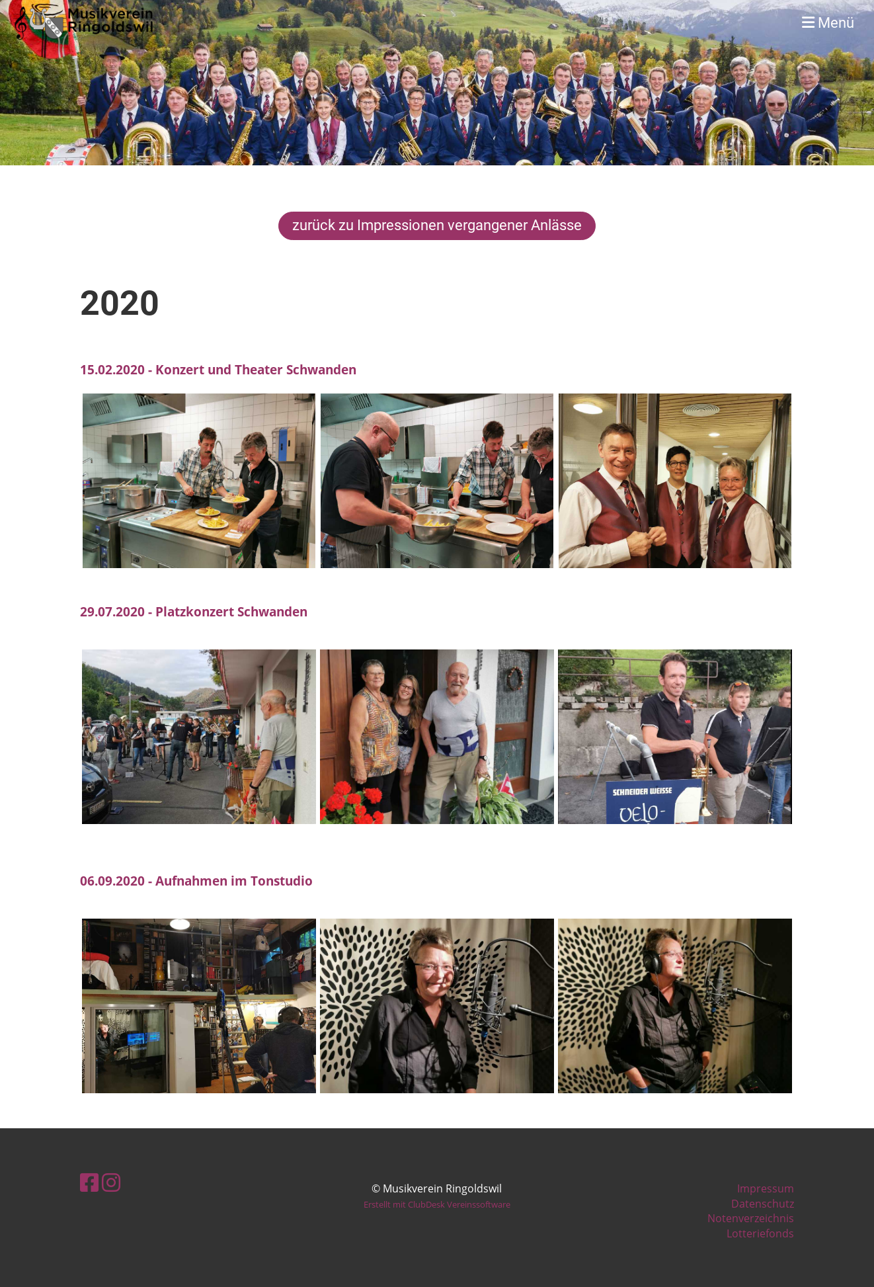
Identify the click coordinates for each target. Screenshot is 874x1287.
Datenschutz (762, 1203)
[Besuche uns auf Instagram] (111, 1182)
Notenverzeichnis (750, 1218)
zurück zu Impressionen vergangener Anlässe (437, 225)
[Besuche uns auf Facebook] (89, 1182)
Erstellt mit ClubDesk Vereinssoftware (437, 1204)
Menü (828, 23)
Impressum (765, 1188)
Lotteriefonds (760, 1233)
